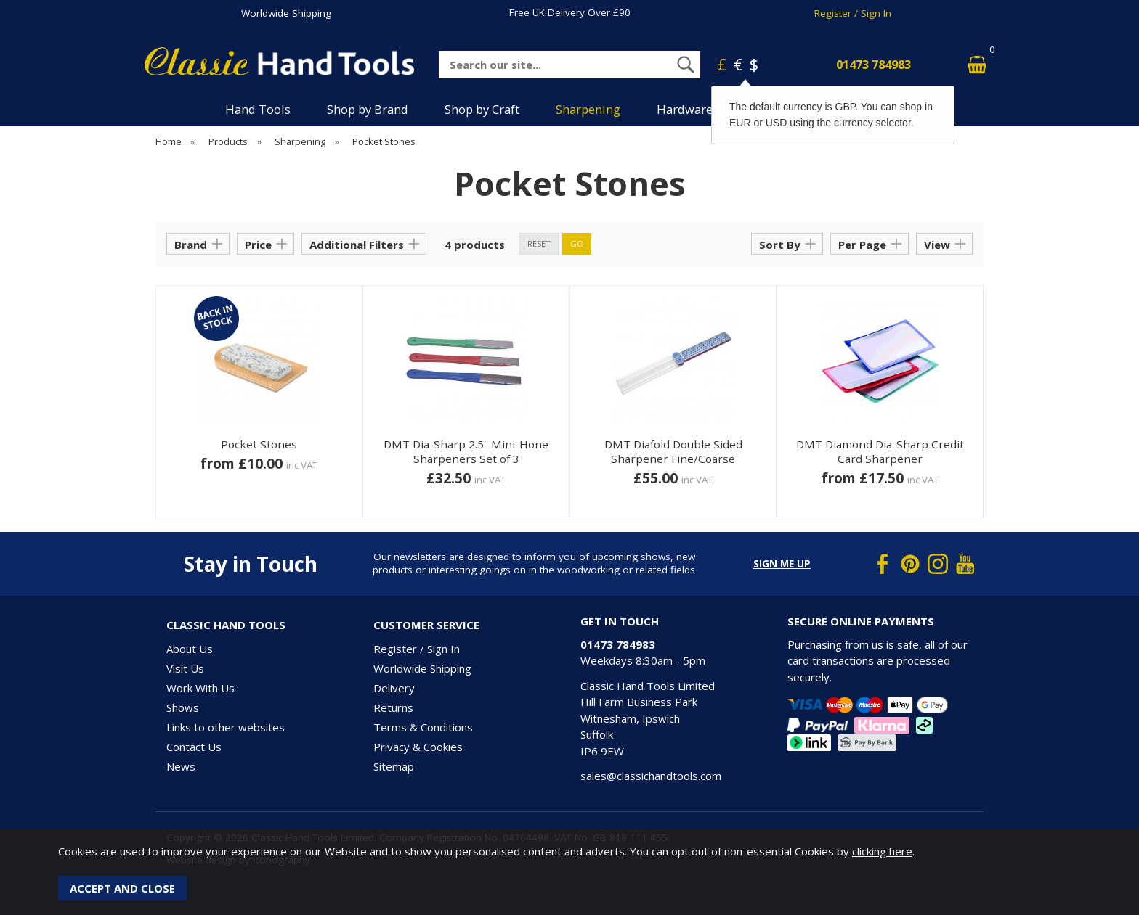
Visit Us (185, 668)
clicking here (882, 851)
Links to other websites (225, 727)
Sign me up (782, 563)
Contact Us (194, 746)
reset (539, 243)
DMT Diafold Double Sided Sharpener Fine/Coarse (673, 451)
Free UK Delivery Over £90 (570, 12)
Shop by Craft (482, 109)
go (576, 243)
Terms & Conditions (423, 727)
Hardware (685, 109)
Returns (393, 707)
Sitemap (393, 766)
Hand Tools (258, 109)
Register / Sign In (852, 13)
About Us (189, 648)
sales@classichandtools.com (650, 775)
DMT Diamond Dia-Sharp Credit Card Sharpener (880, 451)
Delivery (394, 688)
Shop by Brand (367, 109)
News (180, 766)
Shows (182, 707)
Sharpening (588, 109)
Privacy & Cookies (418, 746)
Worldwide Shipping (286, 13)
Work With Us (200, 688)
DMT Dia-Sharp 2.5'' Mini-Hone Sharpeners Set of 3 (466, 451)
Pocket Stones (259, 444)
